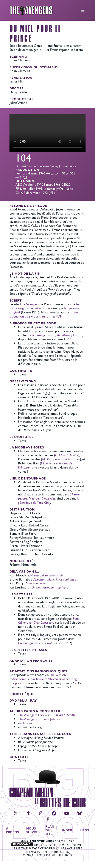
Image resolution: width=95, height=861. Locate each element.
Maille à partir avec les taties (61, 458)
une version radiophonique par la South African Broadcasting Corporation (43, 678)
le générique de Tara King (48, 500)
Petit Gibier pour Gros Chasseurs (48, 620)
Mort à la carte (35, 583)
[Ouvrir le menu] (83, 10)
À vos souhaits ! (66, 579)
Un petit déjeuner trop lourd (50, 587)
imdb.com (25, 722)
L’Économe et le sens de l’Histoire (45, 465)
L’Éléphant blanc (44, 579)
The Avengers (29, 303)
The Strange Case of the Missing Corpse (56, 334)
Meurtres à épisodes (42, 498)
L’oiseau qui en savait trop (45, 575)
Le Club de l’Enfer (66, 454)
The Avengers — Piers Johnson (39, 718)
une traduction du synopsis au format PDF (43, 314)
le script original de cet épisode (44, 305)
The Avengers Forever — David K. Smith (46, 714)
